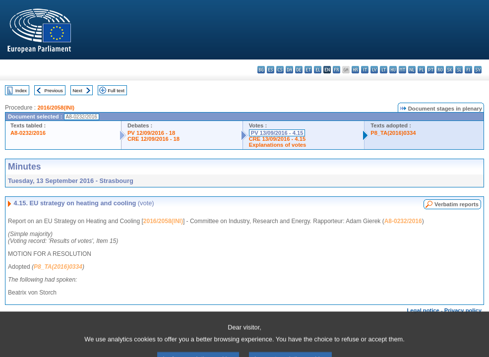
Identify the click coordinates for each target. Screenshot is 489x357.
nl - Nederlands (412, 69)
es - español (270, 69)
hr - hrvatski (355, 69)
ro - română (440, 69)
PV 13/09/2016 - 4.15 (277, 133)
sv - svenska (478, 69)
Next (77, 90)
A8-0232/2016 (28, 133)
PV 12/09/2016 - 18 (151, 133)
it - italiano (364, 69)
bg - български (261, 69)
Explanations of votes (277, 145)
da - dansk (289, 69)
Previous (54, 90)
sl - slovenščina (459, 69)
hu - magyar (393, 69)
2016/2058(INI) (55, 108)
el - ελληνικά (317, 69)
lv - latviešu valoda (374, 69)
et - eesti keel (308, 69)
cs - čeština (280, 69)
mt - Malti (402, 69)
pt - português (430, 69)
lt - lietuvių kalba (383, 69)
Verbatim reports (456, 204)
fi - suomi (468, 69)
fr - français (336, 69)
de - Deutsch (299, 69)
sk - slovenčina (449, 69)
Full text (116, 90)
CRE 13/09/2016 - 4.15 (277, 139)
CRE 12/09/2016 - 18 (153, 139)
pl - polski (421, 69)
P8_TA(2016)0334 (393, 133)
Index (21, 90)
